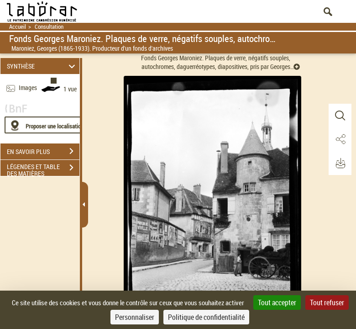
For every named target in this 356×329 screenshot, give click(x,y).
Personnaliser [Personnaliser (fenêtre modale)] (134, 317)
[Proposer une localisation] (48, 125)
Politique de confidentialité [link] (206, 317)
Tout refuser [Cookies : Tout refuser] (327, 302)
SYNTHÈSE (42, 66)
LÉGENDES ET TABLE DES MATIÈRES (43, 168)
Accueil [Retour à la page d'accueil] (17, 27)
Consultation (49, 27)
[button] (340, 115)
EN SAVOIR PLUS (43, 151)
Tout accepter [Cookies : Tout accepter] (277, 302)
